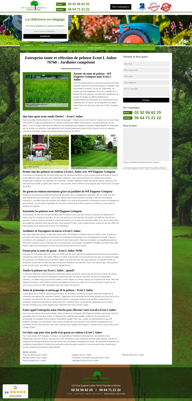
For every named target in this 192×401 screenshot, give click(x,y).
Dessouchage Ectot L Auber (34, 360)
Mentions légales (114, 396)
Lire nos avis (15, 396)
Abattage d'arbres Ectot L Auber (85, 360)
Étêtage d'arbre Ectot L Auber (35, 358)
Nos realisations (120, 6)
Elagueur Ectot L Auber (81, 355)
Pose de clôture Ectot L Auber (35, 355)
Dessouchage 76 (112, 45)
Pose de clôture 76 (146, 45)
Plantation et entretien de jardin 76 (96, 46)
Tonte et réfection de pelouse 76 (62, 46)
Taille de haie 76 (45, 45)
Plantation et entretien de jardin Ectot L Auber (91, 358)
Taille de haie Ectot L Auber (133, 355)
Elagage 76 (28, 45)
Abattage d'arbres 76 (79, 45)
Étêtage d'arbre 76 (130, 45)
